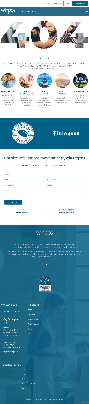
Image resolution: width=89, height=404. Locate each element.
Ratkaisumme (33, 319)
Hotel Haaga (26, 374)
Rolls (23, 378)
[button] (87, 11)
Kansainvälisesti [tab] (60, 165)
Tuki (29, 334)
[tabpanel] (44, 193)
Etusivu (30, 309)
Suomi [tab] (25, 165)
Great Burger (26, 369)
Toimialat (31, 314)
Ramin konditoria (28, 383)
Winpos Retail (8, 91)
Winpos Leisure (44, 92)
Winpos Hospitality (26, 92)
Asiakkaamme (33, 324)
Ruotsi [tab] (36, 165)
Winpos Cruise (62, 92)
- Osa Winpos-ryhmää (27, 11)
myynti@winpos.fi (66, 212)
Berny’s (24, 388)
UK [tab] (46, 165)
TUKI (67, 3)
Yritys (30, 329)
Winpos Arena (80, 91)
